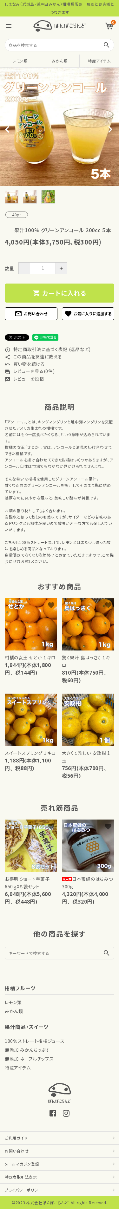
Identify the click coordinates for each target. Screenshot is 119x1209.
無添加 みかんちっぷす (27, 1050)
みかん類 (60, 60)
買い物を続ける (25, 364)
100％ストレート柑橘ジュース (35, 1041)
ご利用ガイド (16, 1137)
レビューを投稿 (24, 379)
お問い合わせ (31, 313)
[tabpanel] (59, 126)
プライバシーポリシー (23, 1190)
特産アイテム (99, 60)
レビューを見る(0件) (30, 371)
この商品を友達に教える (33, 356)
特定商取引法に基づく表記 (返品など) (48, 349)
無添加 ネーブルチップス (29, 1058)
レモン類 (20, 60)
